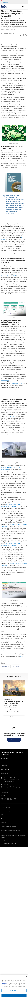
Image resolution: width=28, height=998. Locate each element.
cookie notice (5, 983)
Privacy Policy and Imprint (8, 826)
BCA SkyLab (10, 416)
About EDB (4, 758)
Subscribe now (14, 739)
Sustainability (5, 666)
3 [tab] (15, 717)
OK (14, 995)
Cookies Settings (14, 990)
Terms (3, 818)
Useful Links (4, 773)
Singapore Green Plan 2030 (8, 275)
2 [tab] (13, 717)
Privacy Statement (16, 981)
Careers (3, 762)
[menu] (26, 6)
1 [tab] (10, 717)
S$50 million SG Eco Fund (17, 383)
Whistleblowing (5, 811)
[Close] (26, 976)
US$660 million (5, 380)
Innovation (16, 666)
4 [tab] (17, 717)
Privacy (3, 815)
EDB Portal (4, 765)
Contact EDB (5, 792)
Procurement (5, 769)
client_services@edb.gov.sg (12, 786)
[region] (14, 986)
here (2, 650)
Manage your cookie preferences (10, 830)
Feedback (4, 795)
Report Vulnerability (7, 807)
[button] (4, 2)
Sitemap (3, 822)
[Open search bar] (23, 6)
